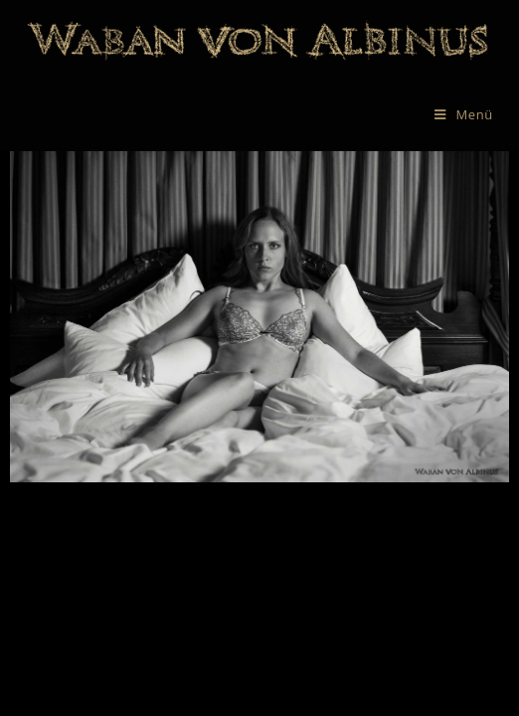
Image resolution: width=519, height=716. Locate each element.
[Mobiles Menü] (463, 114)
